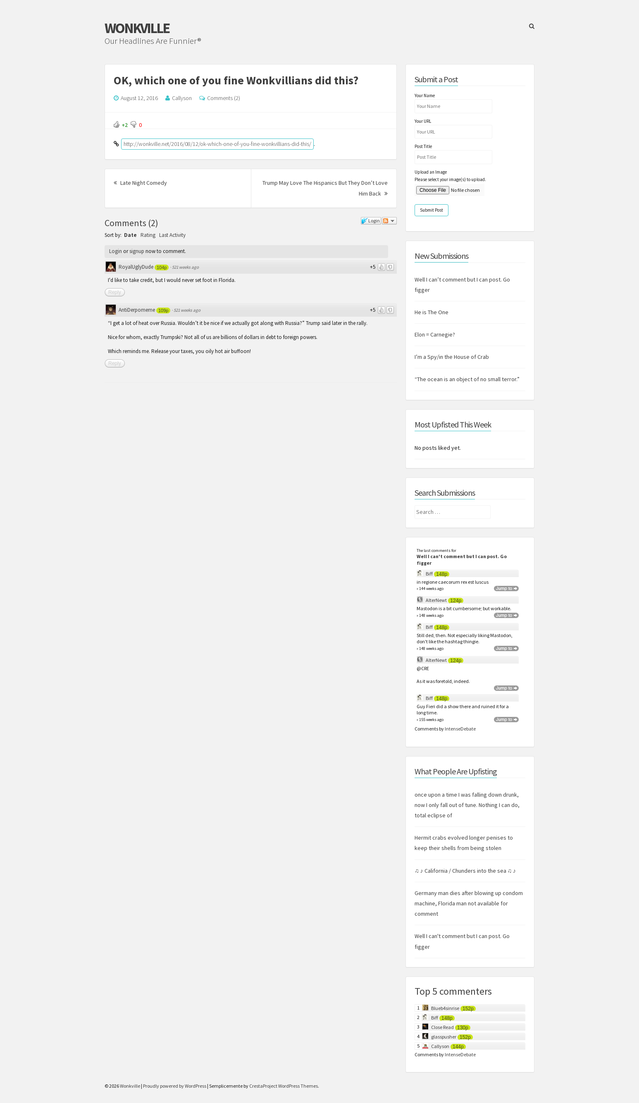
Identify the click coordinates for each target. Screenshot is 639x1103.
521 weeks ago (185, 267)
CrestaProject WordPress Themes (283, 1086)
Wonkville (137, 28)
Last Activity (172, 235)
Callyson (182, 98)
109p (163, 310)
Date (130, 235)
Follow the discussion (389, 220)
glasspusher (443, 1037)
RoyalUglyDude (136, 266)
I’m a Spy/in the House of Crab (452, 357)
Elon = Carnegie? (435, 334)
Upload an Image (431, 172)
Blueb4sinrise (445, 1008)
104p (162, 267)
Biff (429, 574)
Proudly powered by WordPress (174, 1086)
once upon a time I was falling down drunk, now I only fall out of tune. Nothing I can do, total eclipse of (467, 805)
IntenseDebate (460, 729)
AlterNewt (436, 600)
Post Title (423, 146)
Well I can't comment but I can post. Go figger (462, 559)
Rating (148, 235)
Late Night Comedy (140, 182)
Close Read (442, 1027)
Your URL (423, 121)
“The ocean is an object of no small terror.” (467, 379)
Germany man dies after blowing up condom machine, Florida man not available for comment (469, 903)
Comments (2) (223, 98)
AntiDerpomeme (137, 309)
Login (115, 251)
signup (136, 251)
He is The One (431, 312)
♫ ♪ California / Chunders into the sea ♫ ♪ (465, 870)
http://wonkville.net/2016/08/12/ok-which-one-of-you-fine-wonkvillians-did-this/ (217, 144)
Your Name (425, 95)
